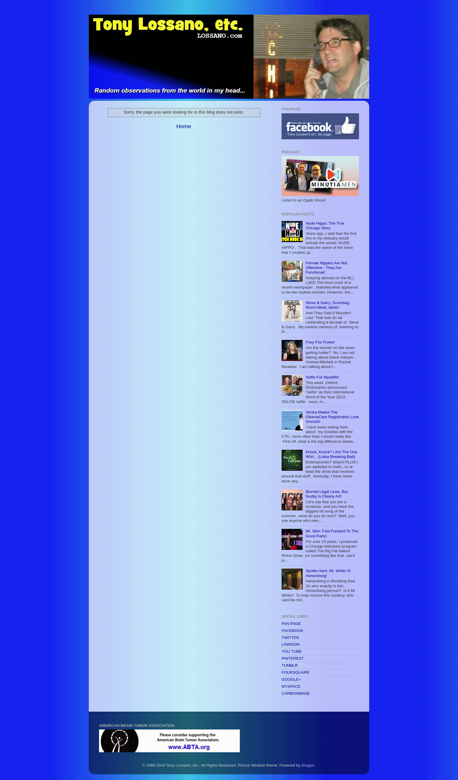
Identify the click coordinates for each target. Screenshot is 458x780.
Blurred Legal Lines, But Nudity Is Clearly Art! (327, 493)
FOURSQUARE (295, 672)
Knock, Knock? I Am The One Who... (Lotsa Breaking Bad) (331, 454)
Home (183, 126)
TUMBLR (290, 665)
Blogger (308, 765)
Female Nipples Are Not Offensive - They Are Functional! (326, 268)
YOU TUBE (292, 651)
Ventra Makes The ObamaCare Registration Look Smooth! (332, 417)
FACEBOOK (292, 630)
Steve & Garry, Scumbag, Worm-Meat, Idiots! (328, 305)
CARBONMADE (296, 693)
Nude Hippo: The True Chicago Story (325, 225)
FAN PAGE (291, 623)
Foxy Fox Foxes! (320, 342)
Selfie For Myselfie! (322, 377)
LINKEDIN (291, 644)
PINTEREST (293, 658)
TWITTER (290, 637)
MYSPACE (291, 686)
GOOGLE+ (291, 679)
